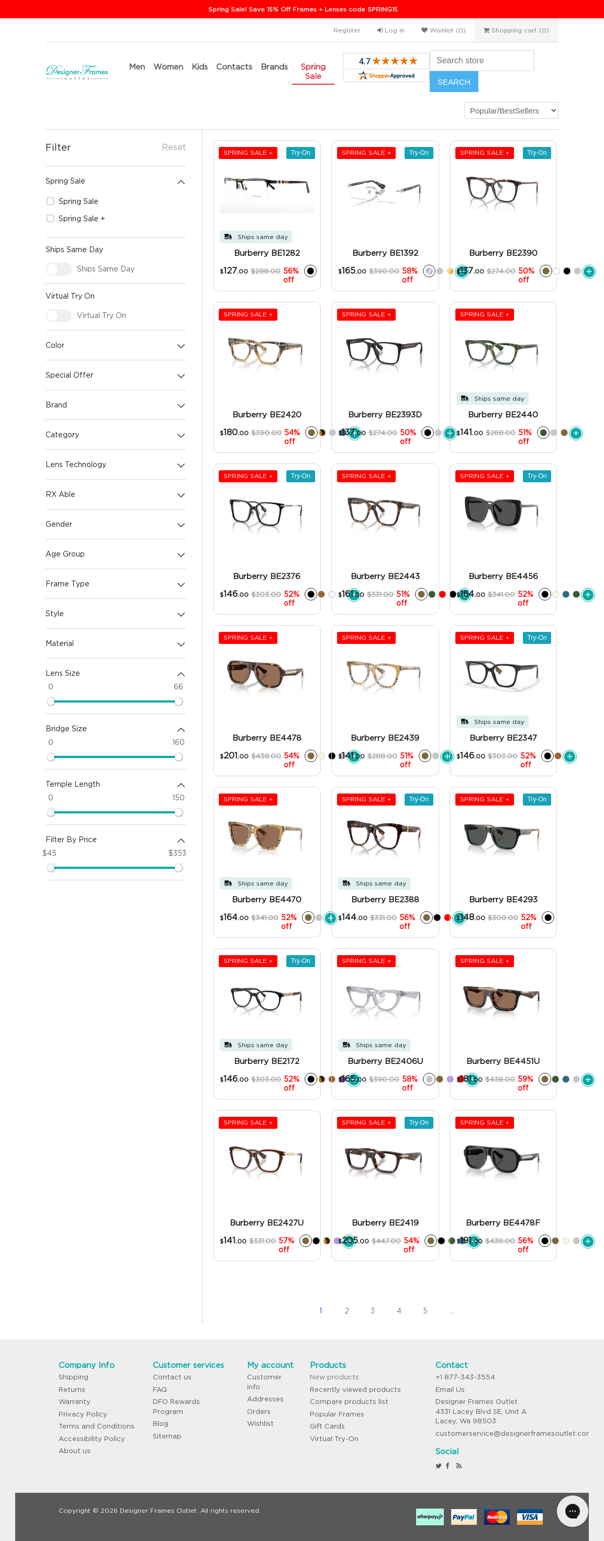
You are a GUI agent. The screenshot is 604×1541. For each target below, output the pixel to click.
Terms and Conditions (97, 1426)
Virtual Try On (101, 315)
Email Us (450, 1389)
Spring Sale (313, 71)
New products (334, 1377)
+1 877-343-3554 (465, 1377)
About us (75, 1451)
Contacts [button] (234, 66)
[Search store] (482, 60)
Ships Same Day (106, 269)
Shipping (73, 1377)
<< (268, 1310)
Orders (259, 1411)
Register (347, 30)
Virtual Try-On (334, 1439)
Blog (161, 1423)
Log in (391, 30)
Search (454, 81)
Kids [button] (200, 66)
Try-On (300, 152)
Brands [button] (274, 66)
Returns (72, 1389)
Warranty (75, 1402)
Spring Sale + (76, 218)
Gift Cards (327, 1426)
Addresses (265, 1399)
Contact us (172, 1377)
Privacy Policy (83, 1414)
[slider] (50, 701)
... (451, 1311)
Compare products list (349, 1402)
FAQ (160, 1389)
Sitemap (167, 1436)
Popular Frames (337, 1414)
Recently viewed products (355, 1389)
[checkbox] (59, 269)
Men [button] (137, 66)
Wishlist (260, 1423)
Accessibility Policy (92, 1439)
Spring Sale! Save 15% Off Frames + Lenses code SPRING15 (303, 9)
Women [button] (168, 66)
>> (503, 1310)
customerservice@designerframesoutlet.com (514, 1433)
